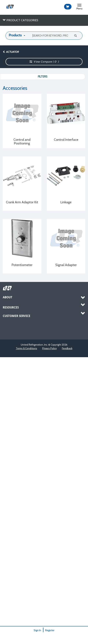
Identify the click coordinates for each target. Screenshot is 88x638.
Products (15, 35)
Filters (42, 76)
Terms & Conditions (26, 348)
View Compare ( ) (44, 61)
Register (49, 630)
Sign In (37, 630)
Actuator (11, 52)
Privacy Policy (49, 348)
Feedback (67, 348)
